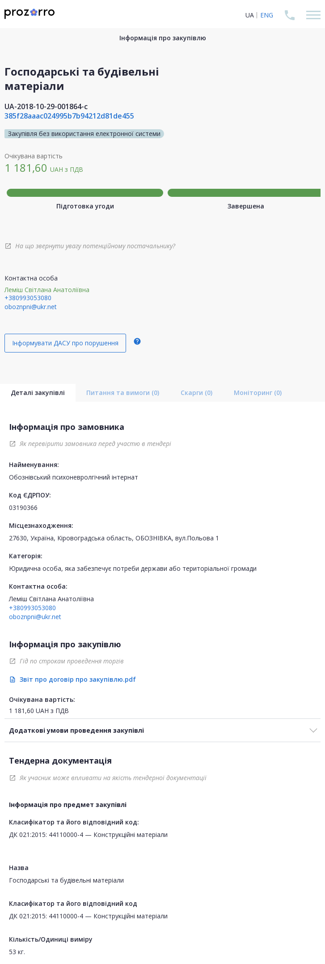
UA (249, 15)
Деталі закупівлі (38, 392)
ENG (266, 15)
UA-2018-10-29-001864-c (46, 106)
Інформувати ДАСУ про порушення (65, 343)
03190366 (23, 507)
